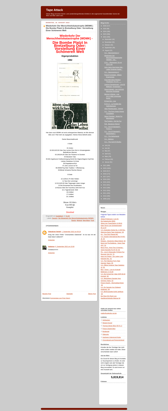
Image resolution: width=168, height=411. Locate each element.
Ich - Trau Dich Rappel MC (109, 234)
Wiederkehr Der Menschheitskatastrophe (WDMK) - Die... (113, 58)
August (107, 50)
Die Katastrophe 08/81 (108, 221)
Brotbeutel (106, 331)
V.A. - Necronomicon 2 (111, 72)
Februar (107, 159)
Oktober (107, 45)
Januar (107, 162)
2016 (105, 179)
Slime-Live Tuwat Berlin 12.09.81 (111, 223)
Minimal (79, 220)
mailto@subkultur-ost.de (109, 313)
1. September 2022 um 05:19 (71, 231)
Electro (73, 220)
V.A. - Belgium (109, 139)
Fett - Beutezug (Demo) (112, 124)
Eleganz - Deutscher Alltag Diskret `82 (113, 241)
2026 (105, 26)
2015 (105, 182)
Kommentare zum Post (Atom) (60, 298)
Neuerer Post (46, 294)
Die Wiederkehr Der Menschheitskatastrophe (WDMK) (76, 218)
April (106, 154)
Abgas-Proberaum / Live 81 (110, 219)
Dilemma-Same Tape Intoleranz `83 (112, 232)
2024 (105, 31)
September (108, 47)
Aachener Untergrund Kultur (112, 337)
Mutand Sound (107, 323)
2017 (105, 176)
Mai (106, 151)
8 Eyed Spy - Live (110, 101)
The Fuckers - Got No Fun (112, 121)
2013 (105, 188)
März (106, 156)
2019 (105, 171)
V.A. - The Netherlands (111, 136)
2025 (105, 28)
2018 (105, 174)
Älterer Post (92, 294)
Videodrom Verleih (54, 231)
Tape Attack (54, 10)
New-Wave (86, 220)
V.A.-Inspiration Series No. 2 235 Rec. (113, 230)
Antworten (51, 240)
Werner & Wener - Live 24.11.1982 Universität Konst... (112, 96)
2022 (105, 37)
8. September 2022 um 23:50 (64, 246)
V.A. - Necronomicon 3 (111, 53)
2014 (105, 185)
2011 (105, 193)
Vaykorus (51, 246)
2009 (105, 199)
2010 (105, 196)
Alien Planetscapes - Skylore (113, 109)
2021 (105, 165)
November (108, 42)
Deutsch (54, 218)
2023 (105, 34)
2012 (105, 190)
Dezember (108, 39)
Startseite (69, 294)
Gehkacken (106, 320)
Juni (106, 148)
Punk (92, 220)
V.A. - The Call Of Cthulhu (112, 142)
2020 (105, 168)
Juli (106, 145)
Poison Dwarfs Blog (109, 329)
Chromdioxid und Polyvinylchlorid (113, 340)
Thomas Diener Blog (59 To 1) (112, 326)
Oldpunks (106, 334)
